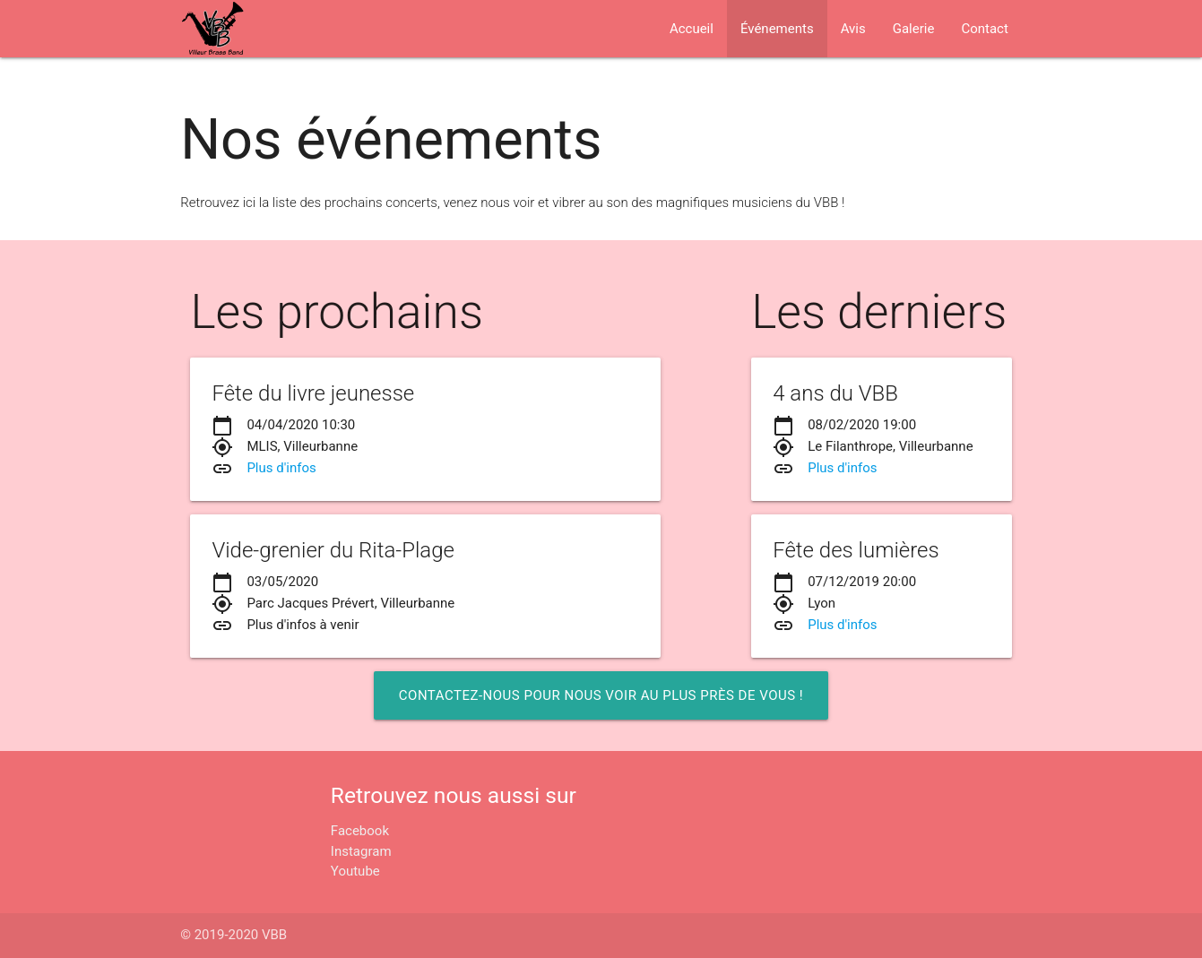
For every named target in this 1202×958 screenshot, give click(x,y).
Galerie (914, 29)
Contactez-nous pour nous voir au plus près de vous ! (601, 695)
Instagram (361, 851)
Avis (853, 29)
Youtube (355, 871)
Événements (777, 29)
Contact (984, 29)
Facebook (360, 831)
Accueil (691, 29)
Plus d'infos (281, 468)
